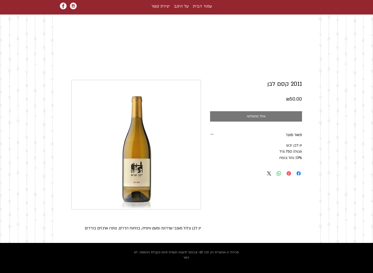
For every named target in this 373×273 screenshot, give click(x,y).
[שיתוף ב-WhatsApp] (279, 173)
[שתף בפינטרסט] (289, 173)
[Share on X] (269, 173)
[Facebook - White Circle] (63, 6)
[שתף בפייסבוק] (299, 173)
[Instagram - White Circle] (73, 6)
